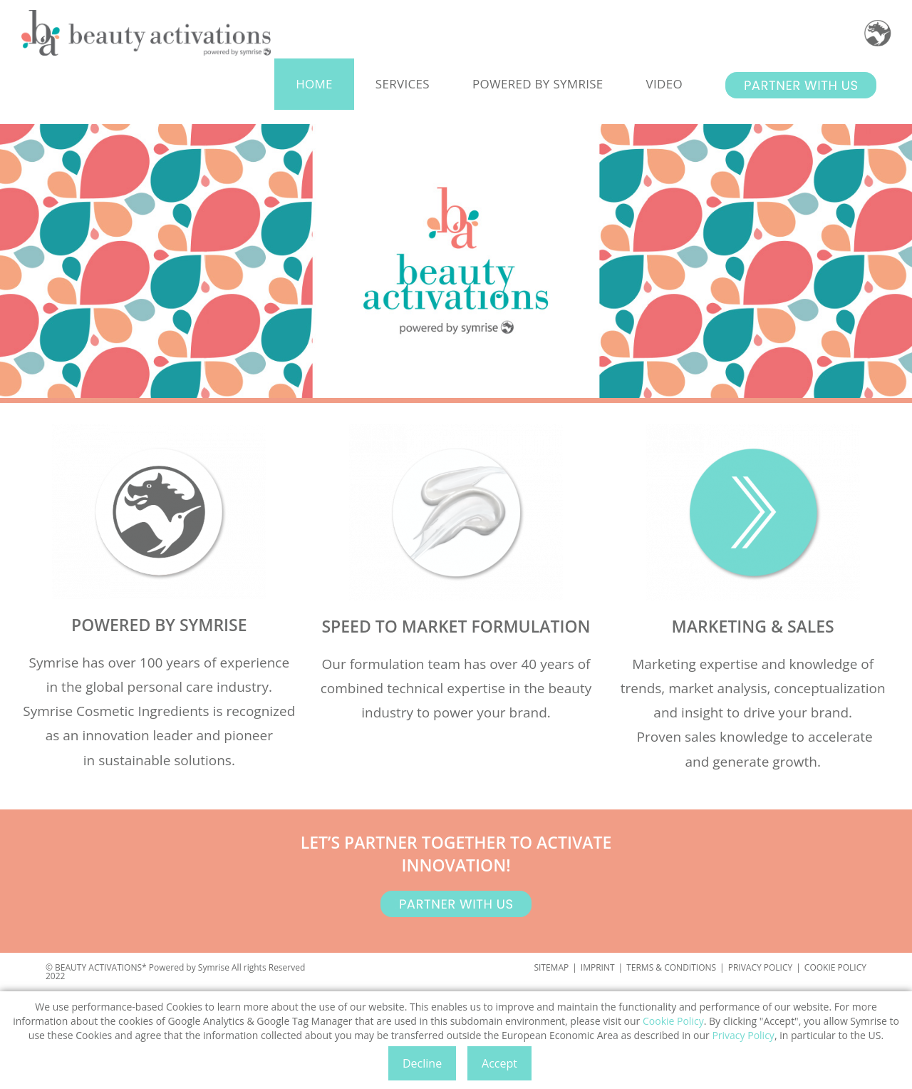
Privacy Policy (743, 1035)
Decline (422, 1063)
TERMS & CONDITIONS (671, 967)
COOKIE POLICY (835, 967)
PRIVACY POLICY (760, 967)
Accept (499, 1063)
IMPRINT (598, 967)
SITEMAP (551, 967)
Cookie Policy (673, 1021)
